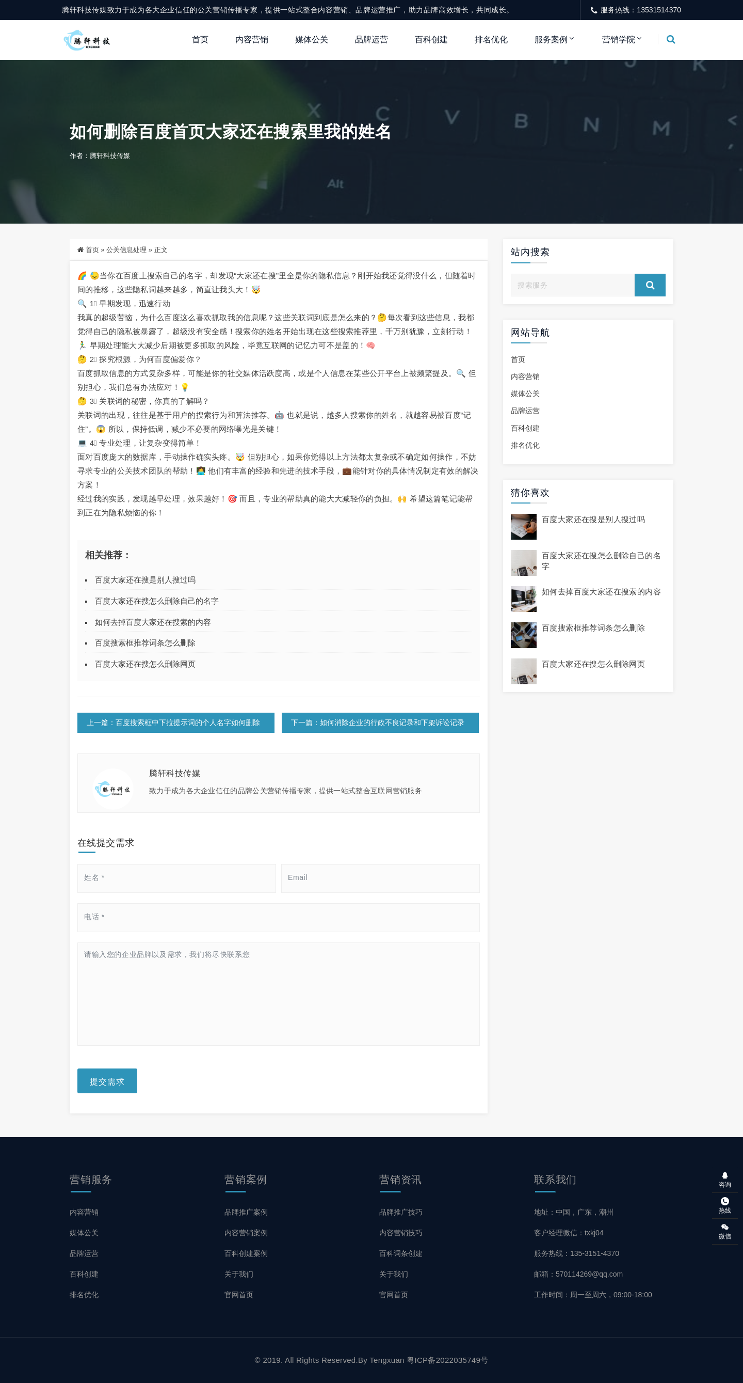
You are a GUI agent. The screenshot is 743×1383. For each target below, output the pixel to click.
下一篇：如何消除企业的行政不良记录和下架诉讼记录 (377, 722)
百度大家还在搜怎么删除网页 (145, 663)
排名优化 (491, 39)
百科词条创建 (401, 1253)
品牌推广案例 (246, 1212)
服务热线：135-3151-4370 (576, 1253)
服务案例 (551, 39)
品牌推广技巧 (401, 1212)
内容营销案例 (246, 1233)
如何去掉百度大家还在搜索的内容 (153, 622)
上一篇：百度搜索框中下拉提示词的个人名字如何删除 (173, 722)
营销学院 (618, 39)
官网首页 (238, 1295)
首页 (200, 39)
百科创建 (431, 39)
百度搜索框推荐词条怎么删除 (145, 642)
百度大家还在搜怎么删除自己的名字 (157, 600)
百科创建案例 (246, 1253)
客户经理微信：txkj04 (569, 1233)
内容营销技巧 (401, 1233)
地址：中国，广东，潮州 (573, 1212)
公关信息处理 (126, 250)
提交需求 (107, 1081)
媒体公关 (311, 39)
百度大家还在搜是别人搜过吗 (145, 579)
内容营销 (251, 39)
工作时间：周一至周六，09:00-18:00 (593, 1295)
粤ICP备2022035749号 (447, 1360)
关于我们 (238, 1274)
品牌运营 (371, 39)
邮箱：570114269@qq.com (578, 1274)
